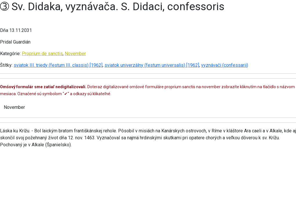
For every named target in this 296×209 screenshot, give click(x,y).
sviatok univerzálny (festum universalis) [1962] (151, 65)
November (75, 53)
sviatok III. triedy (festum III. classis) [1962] (58, 65)
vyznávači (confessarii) (224, 65)
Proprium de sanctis (42, 53)
